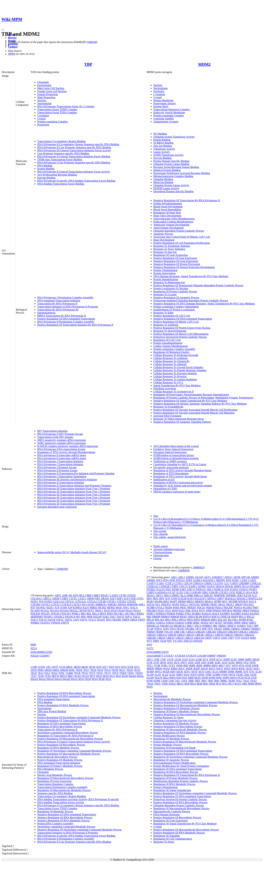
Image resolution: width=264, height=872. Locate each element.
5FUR (92, 667)
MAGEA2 (230, 598)
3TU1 (150, 665)
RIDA (191, 616)
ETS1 (141, 598)
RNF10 (207, 616)
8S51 (112, 676)
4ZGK (179, 671)
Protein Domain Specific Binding (171, 161)
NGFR (175, 604)
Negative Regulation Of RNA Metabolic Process (63, 820)
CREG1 (47, 598)
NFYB (83, 610)
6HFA (172, 677)
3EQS (163, 662)
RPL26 (150, 619)
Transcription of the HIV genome (55, 437)
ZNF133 (188, 640)
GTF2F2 (131, 601)
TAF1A (43, 619)
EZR (189, 589)
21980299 (61, 569)
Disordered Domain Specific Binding (173, 191)
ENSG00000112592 (41, 652)
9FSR (102, 679)
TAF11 (128, 616)
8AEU (172, 683)
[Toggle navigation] (2, 29)
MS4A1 (209, 601)
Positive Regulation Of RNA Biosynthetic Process (64, 693)
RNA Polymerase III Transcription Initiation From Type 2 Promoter (73, 494)
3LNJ (224, 662)
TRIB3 (226, 628)
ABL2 (181, 577)
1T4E (157, 659)
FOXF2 (48, 601)
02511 (33, 648)
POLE (195, 610)
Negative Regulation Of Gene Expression (175, 261)
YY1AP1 (178, 640)
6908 (33, 644)
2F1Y (205, 659)
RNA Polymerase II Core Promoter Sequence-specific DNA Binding (74, 147)
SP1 (78, 616)
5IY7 (105, 667)
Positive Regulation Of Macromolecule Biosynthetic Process (70, 738)
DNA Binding (44, 165)
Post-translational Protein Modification (174, 762)
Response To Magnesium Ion (169, 282)
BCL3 (82, 595)
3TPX (252, 662)
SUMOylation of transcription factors (173, 455)
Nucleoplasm (44, 103)
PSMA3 (254, 610)
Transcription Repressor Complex (171, 109)
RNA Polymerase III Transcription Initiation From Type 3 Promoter (73, 500)
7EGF (33, 673)
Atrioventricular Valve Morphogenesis (174, 218)
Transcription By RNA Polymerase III (57, 309)
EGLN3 (160, 589)
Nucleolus (158, 91)
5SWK (201, 674)
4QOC (241, 668)
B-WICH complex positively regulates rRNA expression (67, 446)
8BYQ (63, 676)
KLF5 (86, 607)
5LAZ (165, 674)
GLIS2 (179, 592)
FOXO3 (243, 589)
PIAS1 (129, 610)
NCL (157, 604)
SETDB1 (228, 622)
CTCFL (73, 598)
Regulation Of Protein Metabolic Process (175, 778)
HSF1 (142, 604)
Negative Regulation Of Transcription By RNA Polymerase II (186, 200)
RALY (215, 613)
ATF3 (159, 580)
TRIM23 (245, 628)
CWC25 (183, 586)
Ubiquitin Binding (163, 179)
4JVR (248, 665)
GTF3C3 (56, 604)
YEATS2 (45, 622)
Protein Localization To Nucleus (170, 288)
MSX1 (119, 607)
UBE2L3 (209, 634)
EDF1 (120, 598)
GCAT (171, 592)
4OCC (181, 668)
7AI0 (171, 680)
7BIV (204, 680)
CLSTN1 (218, 583)
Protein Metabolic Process (167, 744)
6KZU (197, 677)
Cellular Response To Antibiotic (170, 358)
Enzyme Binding (46, 177)
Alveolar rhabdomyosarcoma (169, 549)
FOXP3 (253, 589)
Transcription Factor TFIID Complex (57, 109)
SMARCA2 (153, 625)
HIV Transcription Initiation (52, 431)
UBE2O (228, 634)
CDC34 (188, 583)
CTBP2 (174, 586)
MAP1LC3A (255, 598)
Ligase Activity (161, 151)
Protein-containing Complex (52, 121)
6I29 (178, 677)
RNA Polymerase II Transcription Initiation (60, 482)
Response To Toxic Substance (169, 249)
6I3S (184, 677)
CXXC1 (82, 598)
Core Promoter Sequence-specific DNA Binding (63, 153)
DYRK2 (151, 589)
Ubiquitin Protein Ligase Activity (171, 185)
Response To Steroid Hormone (169, 330)
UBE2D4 (233, 631)
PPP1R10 (227, 610)
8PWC (258, 683)
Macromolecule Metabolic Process (172, 699)
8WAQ (58, 679)
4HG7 (221, 665)
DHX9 (90, 598)
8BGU (180, 683)
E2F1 (113, 598)
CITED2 (131, 595)
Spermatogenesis (46, 312)
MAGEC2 (242, 598)
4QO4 (234, 668)
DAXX (211, 586)
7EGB (114, 670)
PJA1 (168, 610)
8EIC (206, 683)
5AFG (208, 671)
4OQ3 (227, 668)
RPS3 (190, 619)
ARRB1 (255, 577)
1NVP (54, 667)
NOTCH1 (194, 604)
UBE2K (199, 634)
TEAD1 (100, 619)
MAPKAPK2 (161, 601)
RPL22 (250, 616)
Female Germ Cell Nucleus (52, 91)
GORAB (196, 592)
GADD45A (161, 592)
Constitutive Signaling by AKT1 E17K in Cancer (179, 464)
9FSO (81, 679)
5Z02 (247, 674)
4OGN (204, 668)
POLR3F (35, 613)
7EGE (137, 670)
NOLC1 (184, 604)
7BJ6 (216, 680)
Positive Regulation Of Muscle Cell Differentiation (180, 333)
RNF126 (225, 616)
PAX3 (107, 610)
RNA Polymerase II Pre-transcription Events (61, 449)
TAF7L (84, 619)
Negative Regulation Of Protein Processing (176, 264)
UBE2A (190, 631)
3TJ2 (246, 662)
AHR (65, 595)
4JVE (241, 665)
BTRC (235, 580)
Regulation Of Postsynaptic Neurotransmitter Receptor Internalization (191, 394)
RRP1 (213, 619)
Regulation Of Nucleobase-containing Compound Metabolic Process (74, 750)
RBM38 (175, 616)
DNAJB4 (254, 586)
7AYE (184, 680)
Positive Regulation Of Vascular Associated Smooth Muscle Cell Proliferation (195, 409)
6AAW (150, 677)
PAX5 (114, 610)
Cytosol (41, 118)
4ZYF (194, 671)
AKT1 (207, 577)
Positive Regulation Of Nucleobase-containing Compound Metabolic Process (79, 717)
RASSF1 (254, 613)
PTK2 (188, 613)
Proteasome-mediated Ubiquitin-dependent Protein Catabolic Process (190, 300)
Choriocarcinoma (162, 552)
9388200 (91, 42)
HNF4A (122, 604)
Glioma (157, 558)
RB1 (83, 613)
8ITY (92, 676)
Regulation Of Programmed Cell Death (174, 747)
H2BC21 (240, 592)
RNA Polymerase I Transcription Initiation (60, 461)
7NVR (76, 673)
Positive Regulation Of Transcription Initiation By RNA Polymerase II (75, 324)
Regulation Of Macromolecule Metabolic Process (64, 790)
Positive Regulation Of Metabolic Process (59, 759)
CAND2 (113, 595)
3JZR (197, 662)
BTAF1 (105, 595)
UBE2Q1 (239, 634)
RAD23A (206, 613)
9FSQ (95, 679)
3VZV (171, 665)
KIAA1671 (200, 598)
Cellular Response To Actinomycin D (173, 391)
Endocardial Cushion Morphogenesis (173, 221)
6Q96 (205, 677)
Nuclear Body (160, 106)
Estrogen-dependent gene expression (57, 506)
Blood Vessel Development (168, 206)
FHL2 (210, 589)
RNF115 (216, 616)
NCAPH (35, 610)
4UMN (150, 671)
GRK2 (205, 592)
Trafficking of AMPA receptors (170, 461)
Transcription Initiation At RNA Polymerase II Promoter (67, 306)
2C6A (191, 659)
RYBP (242, 619)
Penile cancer (160, 546)
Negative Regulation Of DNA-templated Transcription (182, 318)
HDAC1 (151, 595)
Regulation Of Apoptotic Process (171, 759)
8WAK (132, 676)
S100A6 (179, 622)
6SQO (233, 677)
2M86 (241, 659)
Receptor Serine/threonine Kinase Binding (176, 167)
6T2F (254, 677)
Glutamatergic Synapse (165, 121)
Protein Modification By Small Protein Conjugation (181, 765)
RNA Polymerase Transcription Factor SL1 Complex (65, 106)
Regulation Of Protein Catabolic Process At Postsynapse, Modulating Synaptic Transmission (203, 397)
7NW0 (122, 673)
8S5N (125, 676)
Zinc (155, 515)
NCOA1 (44, 610)
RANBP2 (236, 613)
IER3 (240, 595)
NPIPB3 (205, 604)
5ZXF (253, 674)
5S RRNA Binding (163, 142)
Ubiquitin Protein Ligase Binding (171, 164)
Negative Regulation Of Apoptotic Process (176, 297)
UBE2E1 (243, 631)
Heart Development (164, 239)
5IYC (137, 667)
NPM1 (213, 604)
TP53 (109, 619)
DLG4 (245, 586)
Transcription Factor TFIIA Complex (57, 112)
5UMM (216, 674)
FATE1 (34, 601)
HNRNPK (132, 604)
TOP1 (166, 628)
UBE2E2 (253, 631)
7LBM (69, 673)
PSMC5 (151, 613)
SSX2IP (97, 616)
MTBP (217, 601)
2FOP (212, 659)
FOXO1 (234, 589)
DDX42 (229, 586)
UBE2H (172, 634)
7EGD (129, 670)
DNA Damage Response (166, 814)
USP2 (224, 637)
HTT (33, 607)
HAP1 (91, 604)
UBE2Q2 (249, 634)
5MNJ (179, 674)
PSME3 (180, 613)
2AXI (185, 659)
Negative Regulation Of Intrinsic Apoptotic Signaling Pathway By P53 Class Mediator (200, 403)
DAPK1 (192, 586)
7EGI (40, 673)
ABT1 (58, 595)
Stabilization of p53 (164, 479)
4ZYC (187, 671)
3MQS (239, 662)
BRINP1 (220, 580)
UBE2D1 (200, 631)
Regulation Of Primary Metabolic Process (59, 765)
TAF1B (51, 619)
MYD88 (233, 601)
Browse (12, 37)
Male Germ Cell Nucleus (50, 88)
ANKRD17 (217, 577)
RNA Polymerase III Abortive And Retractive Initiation (67, 479)
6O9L (72, 670)
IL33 (254, 595)
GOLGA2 (58, 601)
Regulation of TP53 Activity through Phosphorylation (66, 452)
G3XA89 (202, 655)
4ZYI (201, 671)
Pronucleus (43, 124)
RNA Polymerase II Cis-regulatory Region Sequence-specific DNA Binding (78, 144)
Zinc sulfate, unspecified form (169, 537)
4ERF (199, 665)
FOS (41, 601)
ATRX (188, 580)
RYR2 (249, 619)
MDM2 (204, 64)
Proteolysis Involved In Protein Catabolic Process (180, 336)
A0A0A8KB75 (155, 655)
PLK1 (181, 610)
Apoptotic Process (163, 233)
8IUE (99, 676)
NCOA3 (54, 610)
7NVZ (115, 673)
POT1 (202, 610)
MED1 (190, 601)
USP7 (231, 637)
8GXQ (78, 676)
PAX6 (121, 610)
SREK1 (222, 625)
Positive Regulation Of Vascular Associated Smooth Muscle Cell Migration (194, 412)
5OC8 (193, 674)
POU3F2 (66, 613)
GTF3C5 (76, 604)
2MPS (248, 659)
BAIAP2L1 (209, 580)
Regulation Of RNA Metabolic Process (58, 747)
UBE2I (133, 619)
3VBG (164, 665)
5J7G (252, 671)
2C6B (198, 659)
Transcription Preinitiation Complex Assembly (62, 787)
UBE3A (189, 637)
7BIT (197, 680)
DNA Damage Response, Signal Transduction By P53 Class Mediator (190, 276)
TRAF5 (218, 628)
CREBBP (244, 583)
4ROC (69, 667)
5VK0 (224, 674)
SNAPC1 (49, 616)
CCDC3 (169, 583)
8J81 (244, 683)
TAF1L (68, 619)
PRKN (246, 610)
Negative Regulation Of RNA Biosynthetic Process (64, 817)
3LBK (210, 662)
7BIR (191, 680)
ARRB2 (151, 580)
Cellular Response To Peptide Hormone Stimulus (179, 370)
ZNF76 (65, 622)
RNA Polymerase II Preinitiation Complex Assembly (65, 321)
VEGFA (244, 637)
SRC (215, 625)
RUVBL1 (119, 613)
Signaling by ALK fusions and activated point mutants (182, 485)
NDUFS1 (166, 604)
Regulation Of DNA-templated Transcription (61, 723)
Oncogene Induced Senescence (170, 452)
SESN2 (204, 622)
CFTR (122, 595)
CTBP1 (64, 598)
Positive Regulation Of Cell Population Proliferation (181, 242)
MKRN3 (199, 601)
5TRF (208, 674)
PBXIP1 (191, 607)
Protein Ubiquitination (165, 270)
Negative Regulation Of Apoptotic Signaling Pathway (182, 421)
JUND (63, 607)
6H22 (166, 677)
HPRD (11, 53)
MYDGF (243, 601)
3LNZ (231, 662)
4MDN (150, 668)
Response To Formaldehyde (168, 406)
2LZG (233, 659)
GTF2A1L (80, 601)
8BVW (55, 676)
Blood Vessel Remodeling (167, 209)
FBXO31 (201, 589)
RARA (245, 613)
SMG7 (190, 625)
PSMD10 (161, 613)
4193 (149, 644)
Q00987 (211, 655)
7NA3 (253, 680)
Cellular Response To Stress (168, 717)
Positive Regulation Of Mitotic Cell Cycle (176, 321)
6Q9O (226, 677)
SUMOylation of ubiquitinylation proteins (176, 458)
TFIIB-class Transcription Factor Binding (59, 159)
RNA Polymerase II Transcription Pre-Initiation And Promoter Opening (75, 473)
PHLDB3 (152, 610)
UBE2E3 (151, 634)
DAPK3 (202, 586)
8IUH (106, 676)
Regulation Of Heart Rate (167, 212)
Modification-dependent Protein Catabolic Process (180, 781)
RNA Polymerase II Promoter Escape (57, 470)
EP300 (175, 589)
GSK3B (213, 592)
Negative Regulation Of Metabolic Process (176, 708)
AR (70, 595)
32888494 (183, 570)
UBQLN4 (199, 637)
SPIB (89, 616)
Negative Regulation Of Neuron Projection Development (184, 267)
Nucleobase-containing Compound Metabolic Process (66, 826)
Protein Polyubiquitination (167, 203)
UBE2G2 (162, 634)
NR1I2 (221, 604)
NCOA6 (64, 610)
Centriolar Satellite (163, 118)
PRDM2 (237, 610)
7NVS (84, 673)
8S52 (118, 676)
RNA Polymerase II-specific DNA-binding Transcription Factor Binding (76, 180)
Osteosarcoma (161, 555)
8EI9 (187, 683)
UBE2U (170, 637)
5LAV (258, 671)
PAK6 (176, 607)
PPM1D (216, 610)
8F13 (231, 683)
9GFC (150, 686)
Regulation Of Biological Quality (171, 352)
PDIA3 (219, 607)
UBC (183, 631)
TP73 (198, 628)
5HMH (223, 671)
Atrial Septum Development (168, 227)
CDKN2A (197, 583)
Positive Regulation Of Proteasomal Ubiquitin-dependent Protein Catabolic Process (198, 285)
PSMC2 (76, 613)
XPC (169, 640)
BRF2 (97, 595)
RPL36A (159, 619)
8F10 (218, 683)
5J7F (245, 671)
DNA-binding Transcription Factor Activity (60, 802)
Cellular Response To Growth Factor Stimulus (178, 367)
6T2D (240, 677)
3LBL (217, 662)
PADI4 (168, 607)
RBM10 (165, 616)
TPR (204, 628)
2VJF (156, 662)
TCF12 (92, 619)
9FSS (108, 679)
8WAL (140, 676)
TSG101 (168, 631)
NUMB (151, 607)
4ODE (189, 668)
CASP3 (151, 583)
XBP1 (156, 640)
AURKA (197, 580)
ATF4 (75, 595)
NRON (239, 604)
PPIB (209, 610)
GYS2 (231, 592)
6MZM (64, 670)
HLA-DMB (186, 595)
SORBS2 (207, 625)
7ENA (54, 673)
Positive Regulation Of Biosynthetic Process (61, 744)
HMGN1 (208, 595)
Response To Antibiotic (166, 324)
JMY (161, 598)
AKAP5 (199, 577)
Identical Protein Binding (167, 170)
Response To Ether (163, 312)
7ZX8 (40, 676)
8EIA (193, 683)
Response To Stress (163, 841)
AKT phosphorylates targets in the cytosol (176, 446)
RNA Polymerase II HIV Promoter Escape (60, 434)
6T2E (247, 677)
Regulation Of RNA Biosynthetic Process (59, 726)
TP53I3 (180, 628)
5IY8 (111, 667)
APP (243, 577)
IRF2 (155, 598)
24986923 (198, 567)
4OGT (212, 668)
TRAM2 (116, 619)
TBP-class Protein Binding (51, 711)
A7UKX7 (168, 655)
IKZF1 (50, 607)
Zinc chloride (160, 534)
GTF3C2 (46, 604)
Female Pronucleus (47, 94)
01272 (150, 648)
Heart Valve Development (167, 215)
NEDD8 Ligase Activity (166, 188)
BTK (229, 580)
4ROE (84, 667)
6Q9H (212, 677)
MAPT (173, 601)
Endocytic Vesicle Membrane (169, 112)
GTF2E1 (111, 601)
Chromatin (43, 82)
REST (103, 613)
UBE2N (219, 634)
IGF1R (247, 595)
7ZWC (131, 673)
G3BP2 (151, 592)
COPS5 (234, 583)
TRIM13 (235, 628)
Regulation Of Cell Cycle (167, 340)
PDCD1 (201, 607)
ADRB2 (189, 577)
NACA (134, 607)
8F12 (225, 683)
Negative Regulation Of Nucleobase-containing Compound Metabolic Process (79, 829)
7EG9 (100, 670)
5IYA (124, 667)
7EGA (107, 670)
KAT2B (182, 598)
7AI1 (177, 680)
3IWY (183, 662)
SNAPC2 (59, 616)
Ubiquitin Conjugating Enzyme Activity (174, 720)
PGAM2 (247, 607)
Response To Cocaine (165, 294)
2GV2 (219, 659)
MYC (126, 607)
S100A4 (170, 622)
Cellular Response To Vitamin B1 (171, 361)
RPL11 (242, 616)
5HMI (230, 671)
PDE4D (210, 607)
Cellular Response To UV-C (168, 382)
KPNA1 (211, 598)
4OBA (174, 668)
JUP (70, 607)
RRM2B (205, 619)
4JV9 (235, 665)
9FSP (88, 679)
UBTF (141, 619)
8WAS (74, 679)
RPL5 (175, 619)
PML (188, 610)
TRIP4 (125, 619)
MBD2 (93, 607)
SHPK (237, 622)
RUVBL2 (130, 613)
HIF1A (167, 595)
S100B (188, 622)
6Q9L (219, 677)
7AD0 (164, 680)
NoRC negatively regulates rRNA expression (61, 443)
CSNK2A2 (152, 586)
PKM (175, 610)
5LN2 (172, 674)
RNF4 (110, 613)
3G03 (170, 662)
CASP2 (252, 580)
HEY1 (159, 595)
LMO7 (220, 598)
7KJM (231, 680)
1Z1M (177, 659)
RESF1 (184, 616)
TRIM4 (151, 631)
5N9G (40, 670)
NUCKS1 (248, 604)
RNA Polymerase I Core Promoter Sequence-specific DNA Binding (73, 162)
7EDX (78, 670)
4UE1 (256, 668)
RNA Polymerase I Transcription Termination (61, 476)
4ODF (196, 668)
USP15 (216, 637)
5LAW (150, 674)
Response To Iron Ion (165, 252)
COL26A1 (36, 598)
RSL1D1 (222, 619)
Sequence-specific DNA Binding (55, 793)
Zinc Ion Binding (162, 145)
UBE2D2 (211, 631)
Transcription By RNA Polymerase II (57, 303)
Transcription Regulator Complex (55, 784)
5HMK (238, 671)
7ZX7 (33, 676)
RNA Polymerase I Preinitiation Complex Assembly (65, 297)
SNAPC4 (70, 616)
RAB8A (196, 613)
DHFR (237, 586)
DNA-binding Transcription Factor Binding (60, 183)
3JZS (203, 662)
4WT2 (158, 671)
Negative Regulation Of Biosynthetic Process (177, 726)
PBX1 (183, 607)
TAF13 (34, 619)
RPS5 (197, 619)
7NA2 (246, 680)
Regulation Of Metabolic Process (55, 811)
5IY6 (99, 667)
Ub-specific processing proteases (171, 467)
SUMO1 (241, 625)
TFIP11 (158, 628)
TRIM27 (255, 628)
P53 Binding (160, 133)
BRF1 (90, 595)
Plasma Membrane (163, 100)
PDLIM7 (228, 607)
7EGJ (47, 673)
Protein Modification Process (169, 735)
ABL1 (174, 577)
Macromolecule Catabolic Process (171, 811)
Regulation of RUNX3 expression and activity (178, 482)
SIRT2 (245, 622)
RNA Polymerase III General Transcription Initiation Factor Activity (74, 150)
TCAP (150, 628)
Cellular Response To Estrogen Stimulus (175, 373)
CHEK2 (208, 583)
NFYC (90, 610)
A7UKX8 (179, 655)
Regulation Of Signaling (166, 835)
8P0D (251, 683)
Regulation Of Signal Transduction (172, 790)
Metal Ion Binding (163, 182)
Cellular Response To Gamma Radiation (175, 379)
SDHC (196, 622)
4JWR (255, 665)
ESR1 (133, 598)
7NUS (157, 683)
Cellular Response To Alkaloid (169, 364)
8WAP (50, 679)
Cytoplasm (43, 115)
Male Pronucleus (46, 97)
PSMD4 (171, 613)
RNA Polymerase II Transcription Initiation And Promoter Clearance (74, 485)
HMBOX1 (101, 604)
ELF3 (127, 598)
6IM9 (191, 677)
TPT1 (210, 628)
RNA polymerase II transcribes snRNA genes (61, 455)
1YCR (170, 659)
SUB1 (105, 616)
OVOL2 (159, 607)
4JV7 (228, 665)
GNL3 (187, 592)
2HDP (226, 659)
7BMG (223, 680)
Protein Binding (45, 168)
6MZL (56, 670)
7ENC (61, 673)
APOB (236, 577)
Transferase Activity (164, 148)
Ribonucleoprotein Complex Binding (173, 176)
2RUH (255, 659)
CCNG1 (178, 583)
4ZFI (173, 671)
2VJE (150, 662)
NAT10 (151, 604)
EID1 (168, 589)
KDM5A (77, 607)
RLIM (198, 616)
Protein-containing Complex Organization (176, 306)
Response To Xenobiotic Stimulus (171, 245)
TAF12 (136, 616)
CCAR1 (159, 583)
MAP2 (150, 601)
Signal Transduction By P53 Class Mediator (177, 385)
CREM (55, 598)
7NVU (99, 673)
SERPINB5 (36, 616)
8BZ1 (71, 676)
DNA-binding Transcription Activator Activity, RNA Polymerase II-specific (78, 799)
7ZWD (139, 673)
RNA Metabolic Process (50, 769)
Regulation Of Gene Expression (170, 255)
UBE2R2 (152, 637)
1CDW (41, 667)
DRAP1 (105, 598)
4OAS (166, 668)
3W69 (179, 665)
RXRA (140, 613)
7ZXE (47, 676)
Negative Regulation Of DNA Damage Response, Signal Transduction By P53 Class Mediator (204, 303)
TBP (88, 64)
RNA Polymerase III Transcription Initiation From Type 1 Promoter (73, 488)
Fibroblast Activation (164, 388)
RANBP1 (225, 613)
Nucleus (41, 100)
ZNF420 (197, 640)
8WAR (66, 679)
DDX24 (220, 586)
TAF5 (76, 619)
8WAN (34, 679)
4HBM (206, 665)
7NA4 (150, 683)
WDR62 (34, 622)
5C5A (215, 671)
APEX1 (228, 577)
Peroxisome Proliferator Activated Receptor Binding (181, 173)
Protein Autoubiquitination (167, 343)
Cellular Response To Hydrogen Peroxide (175, 355)
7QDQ (165, 683)
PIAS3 (137, 610)
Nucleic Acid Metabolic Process (54, 775)
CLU (226, 583)
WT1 (149, 640)
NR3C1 (99, 610)
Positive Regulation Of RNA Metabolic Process (63, 705)
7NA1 (238, 680)
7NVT (92, 673)
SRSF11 (231, 625)
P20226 (34, 655)
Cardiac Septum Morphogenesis (170, 346)
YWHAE (55, 622)
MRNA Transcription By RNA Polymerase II (61, 315)
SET (211, 622)
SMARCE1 (179, 625)
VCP (237, 637)
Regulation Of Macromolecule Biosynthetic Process (65, 778)
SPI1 (83, 616)
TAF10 (120, 616)
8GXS (85, 676)
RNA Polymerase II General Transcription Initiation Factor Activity (73, 171)
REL (89, 613)
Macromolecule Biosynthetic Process (57, 756)
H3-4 (85, 604)
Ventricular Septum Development (171, 224)
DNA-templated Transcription (53, 699)
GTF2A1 (69, 601)
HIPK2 (175, 595)
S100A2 (160, 622)
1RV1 (150, 659)
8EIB (199, 683)
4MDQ (158, 668)
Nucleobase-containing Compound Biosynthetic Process (67, 732)
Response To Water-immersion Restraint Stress (178, 418)
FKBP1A (219, 589)
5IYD (33, 670)
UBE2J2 (189, 634)
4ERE (192, 665)
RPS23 (182, 619)
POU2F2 (56, 613)
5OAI (186, 674)
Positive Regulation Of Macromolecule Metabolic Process (68, 753)
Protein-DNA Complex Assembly (55, 823)
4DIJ (185, 665)
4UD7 (249, 668)
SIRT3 (252, 622)
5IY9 (117, 667)
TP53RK (190, 628)
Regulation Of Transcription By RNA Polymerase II (65, 735)
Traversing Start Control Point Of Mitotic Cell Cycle (181, 236)
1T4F (163, 659)
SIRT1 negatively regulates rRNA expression (61, 440)
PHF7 (256, 607)
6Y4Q (150, 680)
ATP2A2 (180, 580)
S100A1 (151, 622)
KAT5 (190, 598)
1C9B (33, 667)
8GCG (238, 683)
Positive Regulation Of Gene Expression (175, 258)
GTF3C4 (66, 604)
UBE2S (161, 637)
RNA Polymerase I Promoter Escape (57, 467)
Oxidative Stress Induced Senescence (173, 449)
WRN (253, 637)
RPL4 (168, 619)
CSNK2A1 (255, 583)
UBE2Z (179, 637)
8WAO (42, 679)
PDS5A (238, 607)
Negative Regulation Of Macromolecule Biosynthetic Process (186, 714)
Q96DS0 (221, 655)
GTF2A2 (92, 601)
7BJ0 (210, 680)
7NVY (107, 673)
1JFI (48, 667)
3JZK (191, 662)
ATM (172, 580)
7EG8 (93, 670)
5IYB (130, 667)
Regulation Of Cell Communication (172, 838)
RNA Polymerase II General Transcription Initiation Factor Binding (73, 156)
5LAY (158, 674)
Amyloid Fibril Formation (167, 415)
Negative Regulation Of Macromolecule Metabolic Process (185, 705)
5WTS (231, 674)
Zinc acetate (160, 531)
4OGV (219, 668)
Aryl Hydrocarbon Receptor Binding (57, 174)
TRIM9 (159, 631)
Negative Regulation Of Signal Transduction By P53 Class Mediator (190, 400)
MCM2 (102, 607)
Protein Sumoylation (164, 273)
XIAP (163, 640)
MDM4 (182, 601)
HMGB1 (112, 604)
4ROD (77, 667)
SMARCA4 (166, 625)
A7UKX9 (190, 655)
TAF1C (60, 619)
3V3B (157, 665)
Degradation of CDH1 (165, 488)
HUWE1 (41, 607)
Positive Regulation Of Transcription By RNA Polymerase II (70, 720)
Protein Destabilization (165, 279)
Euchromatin (44, 85)
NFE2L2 (74, 610)
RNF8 (234, 616)
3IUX (177, 662)
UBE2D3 (222, 631)
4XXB (166, 671)
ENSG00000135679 (158, 652)
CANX (243, 580)
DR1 (97, 598)
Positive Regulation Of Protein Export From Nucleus (182, 327)
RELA (95, 613)
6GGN (158, 677)
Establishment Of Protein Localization (174, 309)
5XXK (239, 674)
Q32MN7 (44, 655)
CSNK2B (164, 586)
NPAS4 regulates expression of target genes (177, 491)
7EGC (122, 670)
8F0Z (212, 683)
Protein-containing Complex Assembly (174, 349)
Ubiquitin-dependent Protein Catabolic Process (178, 230)
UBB (176, 631)
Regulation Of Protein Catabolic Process (175, 291)
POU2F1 (46, 613)
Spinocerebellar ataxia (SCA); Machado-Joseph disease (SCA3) (71, 552)
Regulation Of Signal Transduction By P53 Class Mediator (185, 823)
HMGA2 (198, 595)
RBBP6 (156, 616)
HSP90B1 (231, 595)
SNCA (197, 625)
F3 (194, 589)
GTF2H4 (35, 604)
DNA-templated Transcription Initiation (58, 300)
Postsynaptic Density (164, 103)
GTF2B (101, 601)
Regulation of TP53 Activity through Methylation (180, 476)
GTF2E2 (121, 601)
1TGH (61, 667)
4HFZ (214, 665)
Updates (13, 46)
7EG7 (86, 670)
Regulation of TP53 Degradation (171, 473)
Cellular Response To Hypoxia (169, 376)
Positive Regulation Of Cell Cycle (171, 315)
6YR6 (157, 680)
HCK (255, 592)
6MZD (48, 670)
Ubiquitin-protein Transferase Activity (174, 136)
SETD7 (218, 622)
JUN (57, 607)
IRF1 (149, 598)
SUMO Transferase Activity (168, 155)
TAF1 (112, 616)
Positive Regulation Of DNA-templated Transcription (66, 318)
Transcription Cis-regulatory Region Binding (61, 141)
